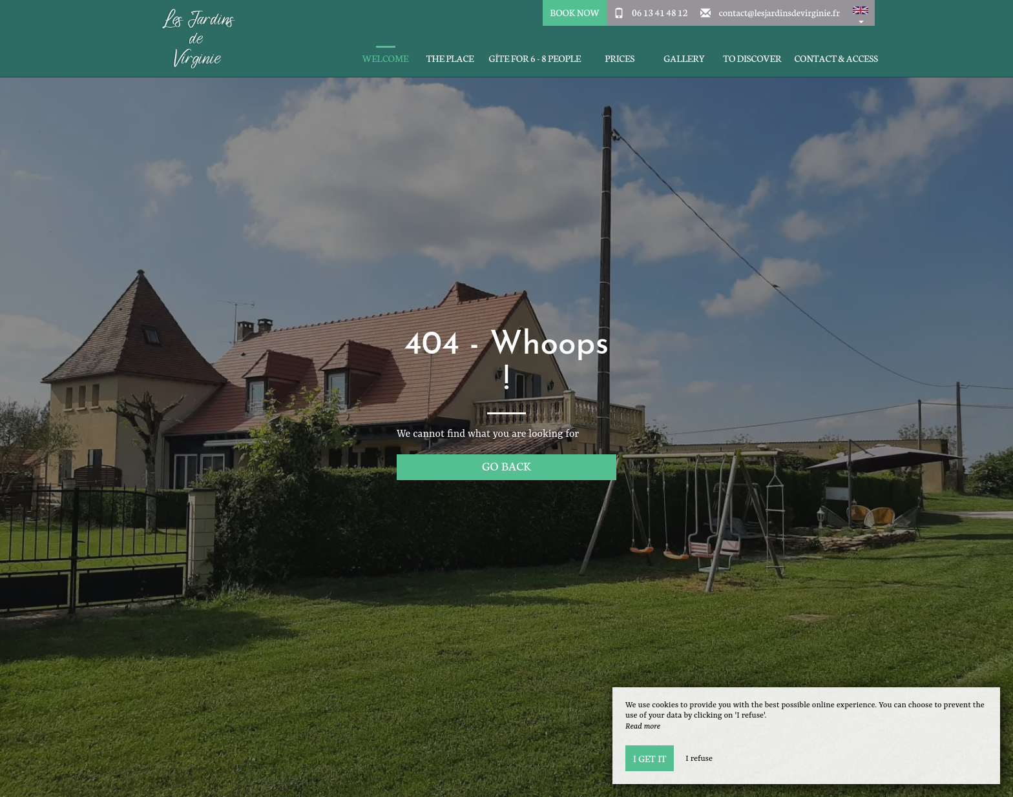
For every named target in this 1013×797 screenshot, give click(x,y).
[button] (860, 12)
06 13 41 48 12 (659, 12)
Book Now (575, 12)
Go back (506, 466)
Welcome (385, 58)
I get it (649, 758)
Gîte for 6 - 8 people (535, 58)
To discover (752, 58)
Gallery (684, 58)
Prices (619, 58)
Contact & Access (836, 58)
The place (450, 58)
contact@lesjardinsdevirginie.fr (779, 12)
